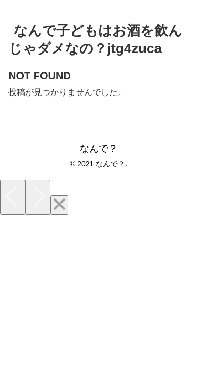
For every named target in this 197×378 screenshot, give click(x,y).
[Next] (37, 197)
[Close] (59, 205)
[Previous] (12, 197)
